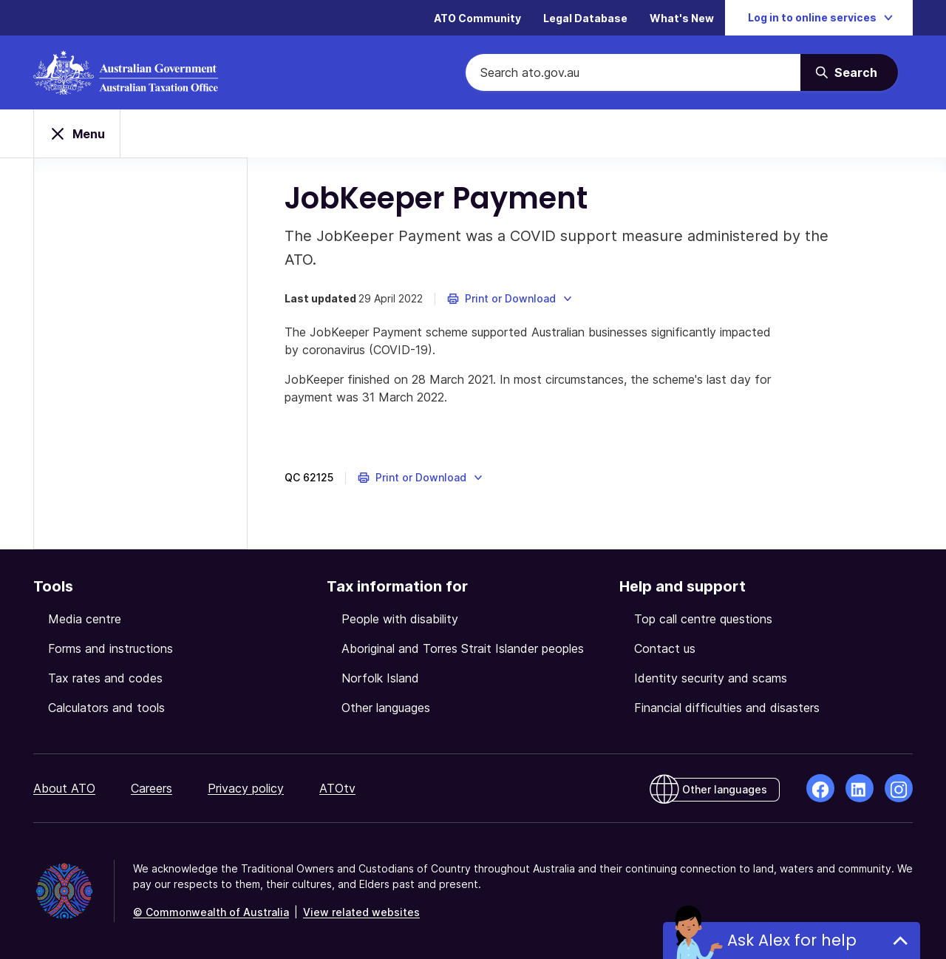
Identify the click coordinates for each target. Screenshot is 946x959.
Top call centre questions (703, 618)
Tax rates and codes (105, 678)
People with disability (399, 618)
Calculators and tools (106, 707)
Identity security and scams (710, 678)
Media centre (84, 618)
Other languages (385, 707)
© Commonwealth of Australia (211, 912)
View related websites (361, 912)
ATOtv (337, 788)
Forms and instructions (110, 648)
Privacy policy (246, 788)
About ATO (64, 788)
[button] (510, 298)
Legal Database (585, 18)
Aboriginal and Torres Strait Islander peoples (462, 648)
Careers (151, 788)
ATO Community (477, 18)
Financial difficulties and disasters (727, 707)
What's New (682, 18)
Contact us (664, 648)
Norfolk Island (380, 678)
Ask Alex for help (792, 940)
